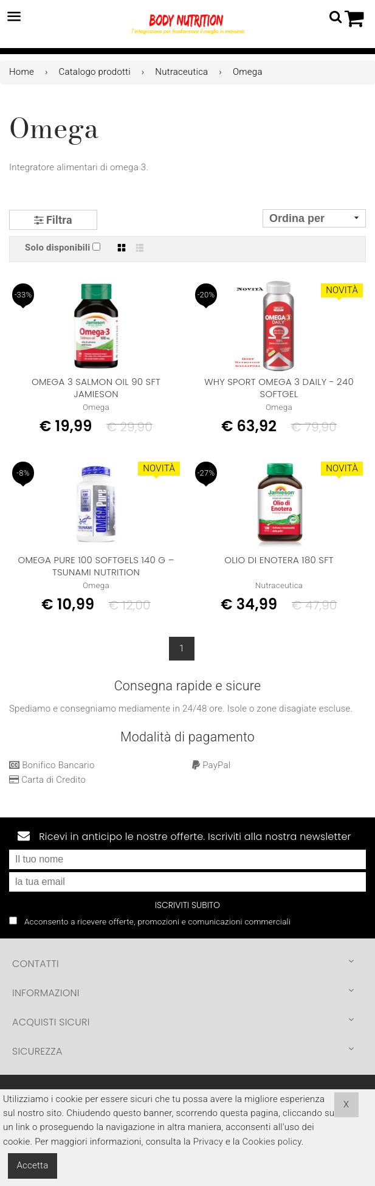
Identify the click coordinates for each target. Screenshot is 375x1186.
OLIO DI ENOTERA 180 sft (279, 559)
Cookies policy (272, 1141)
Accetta (33, 1165)
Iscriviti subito (187, 905)
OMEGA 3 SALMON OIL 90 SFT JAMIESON (96, 387)
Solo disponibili (57, 247)
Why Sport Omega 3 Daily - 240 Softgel (279, 387)
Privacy (208, 1141)
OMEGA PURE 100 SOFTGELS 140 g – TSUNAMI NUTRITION (96, 565)
